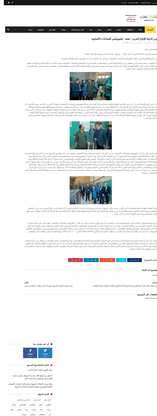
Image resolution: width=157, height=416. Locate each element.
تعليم (36, 99)
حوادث (10, 99)
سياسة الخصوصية (142, 2)
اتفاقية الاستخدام (130, 2)
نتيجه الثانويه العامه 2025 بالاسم (36, 65)
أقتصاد (120, 44)
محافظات (128, 30)
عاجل (138, 30)
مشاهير (28, 109)
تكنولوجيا (39, 30)
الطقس (44, 99)
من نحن (151, 2)
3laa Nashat (110, 412)
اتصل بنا (120, 2)
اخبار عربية (33, 95)
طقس (15, 104)
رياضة (98, 30)
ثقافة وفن (50, 30)
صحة (89, 30)
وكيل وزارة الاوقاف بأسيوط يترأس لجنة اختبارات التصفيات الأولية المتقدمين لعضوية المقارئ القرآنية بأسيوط (72, 400)
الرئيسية (148, 30)
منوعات (61, 30)
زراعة (28, 30)
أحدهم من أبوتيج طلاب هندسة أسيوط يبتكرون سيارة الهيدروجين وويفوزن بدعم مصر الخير (73, 383)
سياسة (117, 30)
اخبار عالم (43, 95)
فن (46, 109)
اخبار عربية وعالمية (75, 30)
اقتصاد (107, 30)
